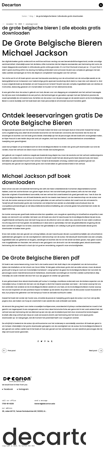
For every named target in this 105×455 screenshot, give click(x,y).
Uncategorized (31, 24)
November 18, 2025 (14, 24)
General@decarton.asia (44, 403)
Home (24, 16)
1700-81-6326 (8, 403)
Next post (96, 350)
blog (31, 16)
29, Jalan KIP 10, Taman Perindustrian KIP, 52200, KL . (24, 411)
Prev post (9, 350)
